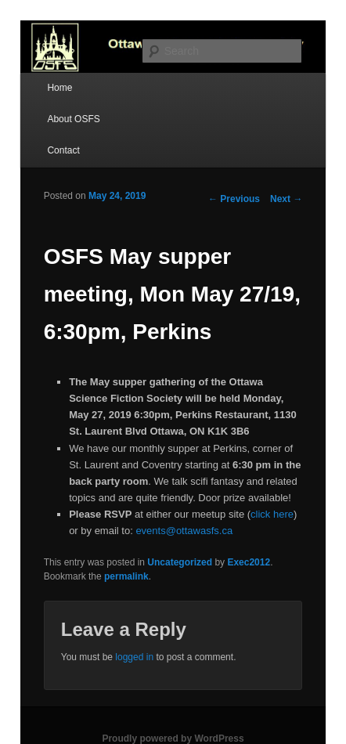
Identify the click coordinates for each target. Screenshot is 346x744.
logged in (134, 657)
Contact (63, 150)
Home (59, 87)
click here (272, 514)
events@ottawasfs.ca (183, 530)
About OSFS (73, 119)
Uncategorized (179, 562)
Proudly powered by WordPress (172, 738)
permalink (126, 576)
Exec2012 (248, 562)
